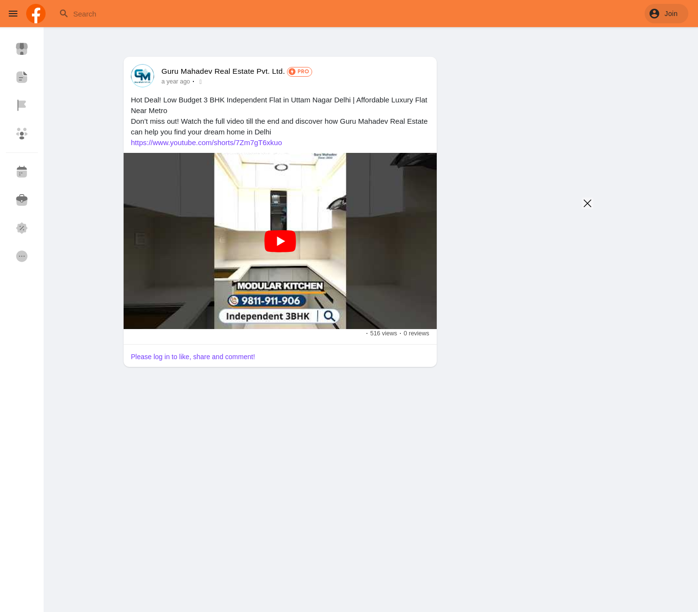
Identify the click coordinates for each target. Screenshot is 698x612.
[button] (666, 13)
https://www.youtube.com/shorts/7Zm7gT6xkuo (206, 142)
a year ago (175, 81)
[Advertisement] (280, 510)
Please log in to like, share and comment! (193, 357)
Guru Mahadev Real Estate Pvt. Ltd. (223, 71)
